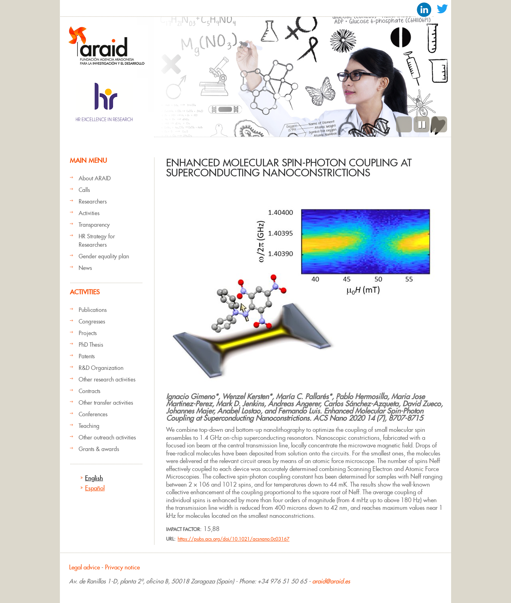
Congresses (92, 321)
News (85, 268)
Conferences (93, 414)
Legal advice (84, 567)
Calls (84, 190)
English (94, 478)
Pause (422, 124)
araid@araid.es (331, 581)
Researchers (93, 201)
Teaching (89, 425)
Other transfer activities (106, 402)
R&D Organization (101, 367)
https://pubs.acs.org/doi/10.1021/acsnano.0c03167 (233, 539)
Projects (88, 333)
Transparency (94, 224)
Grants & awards (99, 449)
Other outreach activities (107, 437)
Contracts (89, 391)
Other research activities (107, 379)
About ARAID (95, 178)
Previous (404, 124)
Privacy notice (122, 567)
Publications (93, 309)
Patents (87, 356)
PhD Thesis (91, 344)
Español (95, 488)
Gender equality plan (104, 256)
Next (439, 124)
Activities (89, 213)
